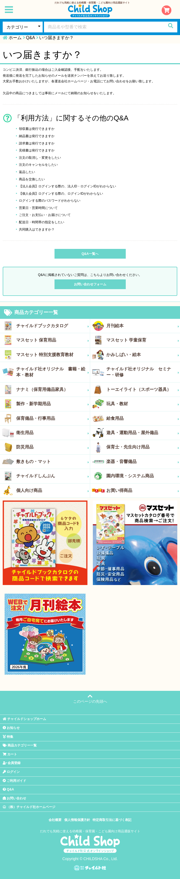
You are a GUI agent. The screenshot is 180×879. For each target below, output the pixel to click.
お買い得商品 (142, 490)
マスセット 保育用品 (52, 340)
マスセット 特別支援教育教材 (52, 354)
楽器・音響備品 (142, 461)
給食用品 (142, 418)
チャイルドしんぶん (52, 476)
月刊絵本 (142, 325)
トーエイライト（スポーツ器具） (142, 389)
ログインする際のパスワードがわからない (49, 200)
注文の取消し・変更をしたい (40, 158)
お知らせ (11, 728)
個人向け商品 (52, 490)
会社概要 (55, 820)
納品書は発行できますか (37, 136)
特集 (8, 737)
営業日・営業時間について (38, 208)
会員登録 (12, 763)
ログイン (11, 772)
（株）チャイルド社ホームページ (29, 807)
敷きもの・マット (52, 461)
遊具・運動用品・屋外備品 (142, 432)
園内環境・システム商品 (142, 476)
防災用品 (52, 447)
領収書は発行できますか (37, 129)
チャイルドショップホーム (24, 719)
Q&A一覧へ (90, 254)
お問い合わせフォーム (90, 284)
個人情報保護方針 (77, 820)
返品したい (27, 172)
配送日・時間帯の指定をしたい (41, 222)
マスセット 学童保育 (142, 340)
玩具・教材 (142, 403)
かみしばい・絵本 (142, 354)
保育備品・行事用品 (52, 418)
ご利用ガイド (14, 781)
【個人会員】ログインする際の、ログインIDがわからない (61, 193)
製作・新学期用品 (52, 403)
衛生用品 (52, 432)
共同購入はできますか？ (37, 229)
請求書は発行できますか (37, 143)
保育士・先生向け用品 (142, 447)
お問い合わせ (14, 798)
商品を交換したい (32, 179)
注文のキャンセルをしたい (38, 165)
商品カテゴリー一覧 (31, 312)
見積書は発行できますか (37, 150)
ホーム (15, 37)
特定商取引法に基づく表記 (112, 820)
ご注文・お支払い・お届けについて (45, 215)
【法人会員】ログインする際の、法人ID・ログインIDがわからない (67, 186)
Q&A (30, 37)
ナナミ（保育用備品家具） (52, 389)
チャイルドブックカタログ (52, 325)
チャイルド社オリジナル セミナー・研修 (142, 372)
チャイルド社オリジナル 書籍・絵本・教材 (52, 372)
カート (10, 754)
